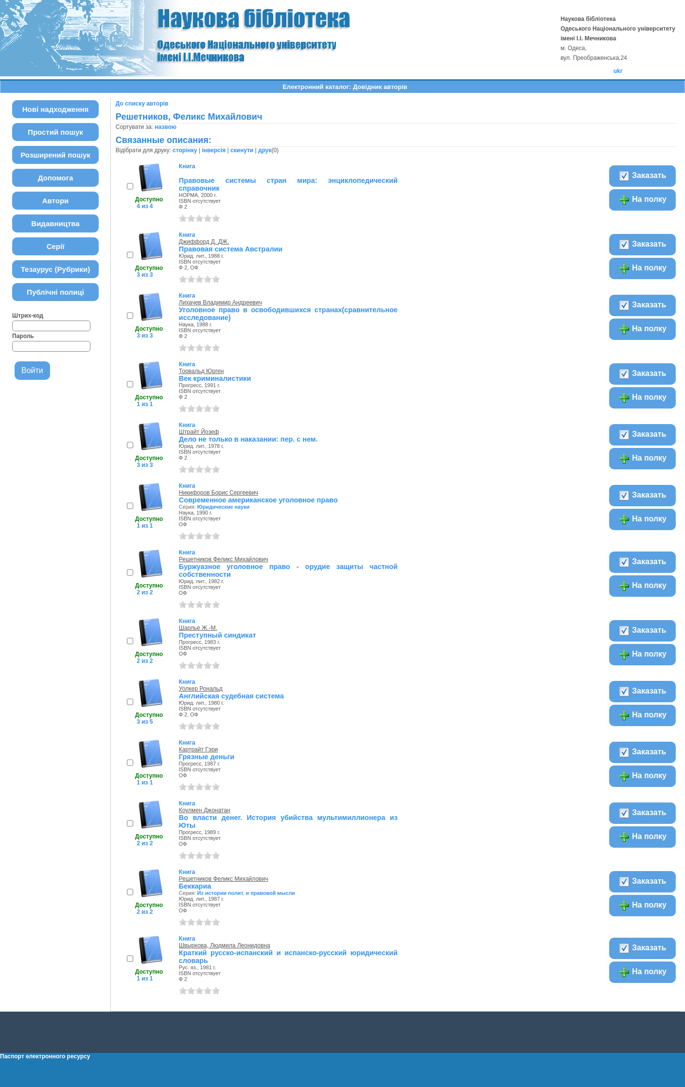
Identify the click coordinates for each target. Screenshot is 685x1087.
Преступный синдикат (217, 635)
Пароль (23, 336)
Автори (55, 200)
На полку (642, 200)
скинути (241, 150)
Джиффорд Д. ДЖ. (204, 241)
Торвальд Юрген (201, 371)
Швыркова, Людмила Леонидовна (224, 945)
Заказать (642, 176)
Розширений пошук (55, 155)
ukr (618, 71)
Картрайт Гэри (198, 749)
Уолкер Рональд (201, 688)
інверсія (214, 150)
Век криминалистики (215, 378)
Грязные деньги (206, 757)
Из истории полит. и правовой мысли (246, 893)
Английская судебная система (231, 696)
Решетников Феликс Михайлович (223, 559)
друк (264, 150)
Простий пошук (55, 132)
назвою (165, 127)
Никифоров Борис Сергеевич (218, 492)
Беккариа (195, 886)
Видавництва (55, 223)
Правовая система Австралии (230, 249)
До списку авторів (142, 103)
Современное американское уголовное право (258, 500)
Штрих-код (27, 315)
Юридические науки (223, 507)
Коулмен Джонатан (204, 810)
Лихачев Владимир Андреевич (220, 302)
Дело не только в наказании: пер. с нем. (248, 439)
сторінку (185, 150)
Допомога (55, 178)
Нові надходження (55, 109)
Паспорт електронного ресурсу (45, 1056)
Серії (56, 246)
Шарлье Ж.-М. (198, 627)
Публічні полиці (55, 292)
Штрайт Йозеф (199, 431)
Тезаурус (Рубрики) (55, 269)
